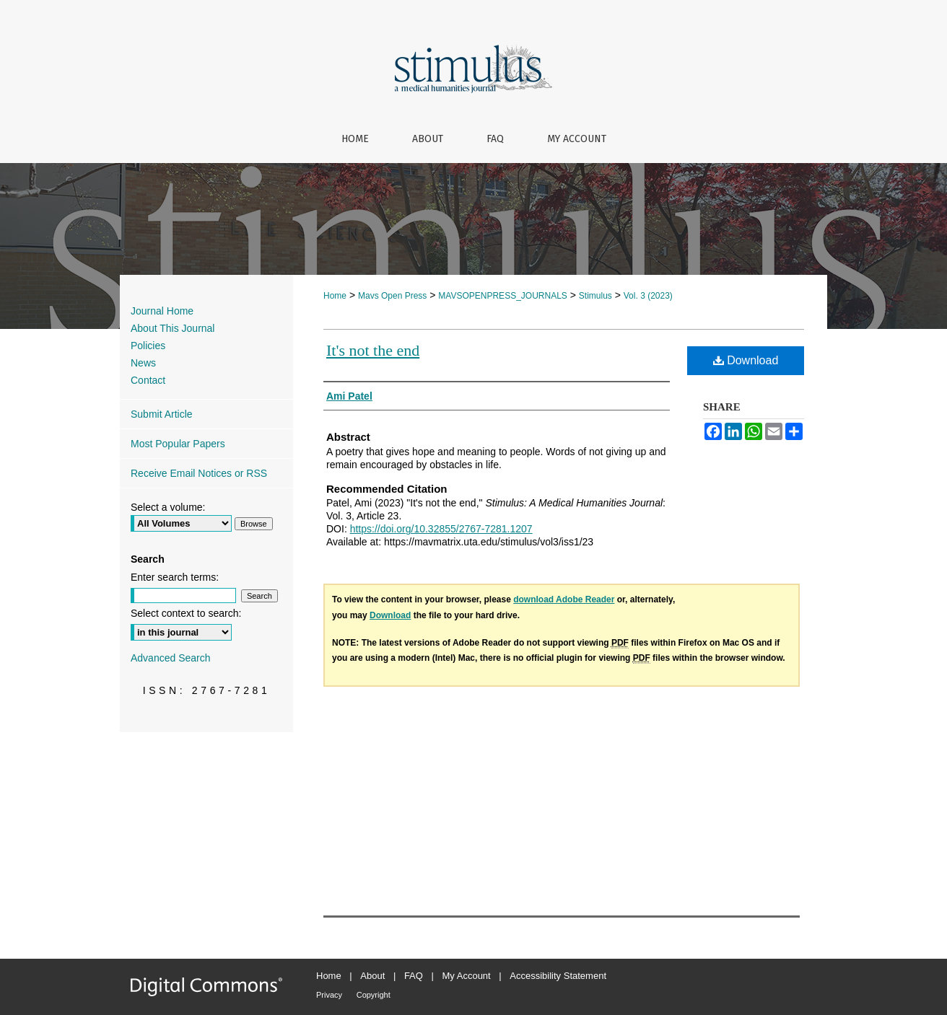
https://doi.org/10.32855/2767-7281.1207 (441, 529)
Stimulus (595, 296)
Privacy (329, 994)
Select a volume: (168, 507)
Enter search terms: (175, 577)
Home (334, 296)
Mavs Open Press (392, 296)
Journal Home (162, 311)
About (372, 975)
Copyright (373, 994)
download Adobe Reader (563, 599)
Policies (148, 345)
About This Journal (172, 328)
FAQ (413, 975)
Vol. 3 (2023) (648, 296)
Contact (148, 380)
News (143, 363)
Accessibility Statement (558, 975)
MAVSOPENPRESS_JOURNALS (502, 296)
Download (746, 360)
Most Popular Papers (178, 443)
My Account (466, 975)
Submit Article (162, 414)
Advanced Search (171, 658)
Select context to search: (186, 613)
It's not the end (372, 350)
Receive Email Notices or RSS (199, 473)
